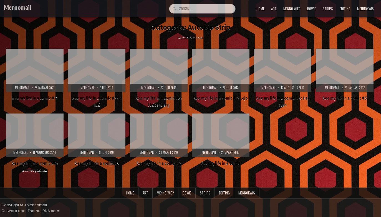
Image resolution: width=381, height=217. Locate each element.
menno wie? (292, 8)
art (274, 8)
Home (260, 8)
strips (327, 8)
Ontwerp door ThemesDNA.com (30, 210)
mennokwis (365, 8)
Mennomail (17, 7)
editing (345, 8)
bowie (311, 8)
